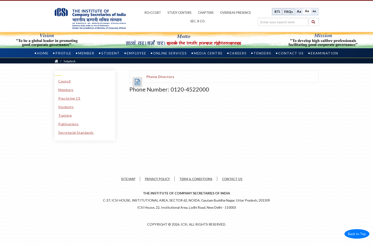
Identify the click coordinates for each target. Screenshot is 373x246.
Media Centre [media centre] (208, 53)
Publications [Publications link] (68, 124)
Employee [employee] (136, 53)
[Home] (56, 61)
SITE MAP (128, 179)
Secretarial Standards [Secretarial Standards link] (76, 132)
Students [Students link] (66, 107)
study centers (179, 12)
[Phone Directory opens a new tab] (160, 77)
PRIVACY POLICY (157, 179)
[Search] (313, 22)
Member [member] (86, 53)
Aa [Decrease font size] (314, 11)
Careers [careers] (238, 53)
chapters (206, 12)
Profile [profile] (63, 53)
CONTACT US (232, 179)
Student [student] (110, 53)
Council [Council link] (64, 81)
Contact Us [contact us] (291, 53)
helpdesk (69, 61)
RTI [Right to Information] (277, 12)
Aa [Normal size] (307, 11)
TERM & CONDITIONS (195, 179)
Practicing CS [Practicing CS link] (69, 98)
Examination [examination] (324, 53)
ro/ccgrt (153, 12)
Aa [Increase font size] (299, 11)
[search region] (288, 22)
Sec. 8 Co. (197, 21)
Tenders (262, 53)
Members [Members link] (66, 90)
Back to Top (357, 234)
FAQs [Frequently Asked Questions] (288, 12)
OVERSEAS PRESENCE (235, 12)
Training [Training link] (65, 115)
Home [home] (43, 53)
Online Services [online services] (170, 53)
